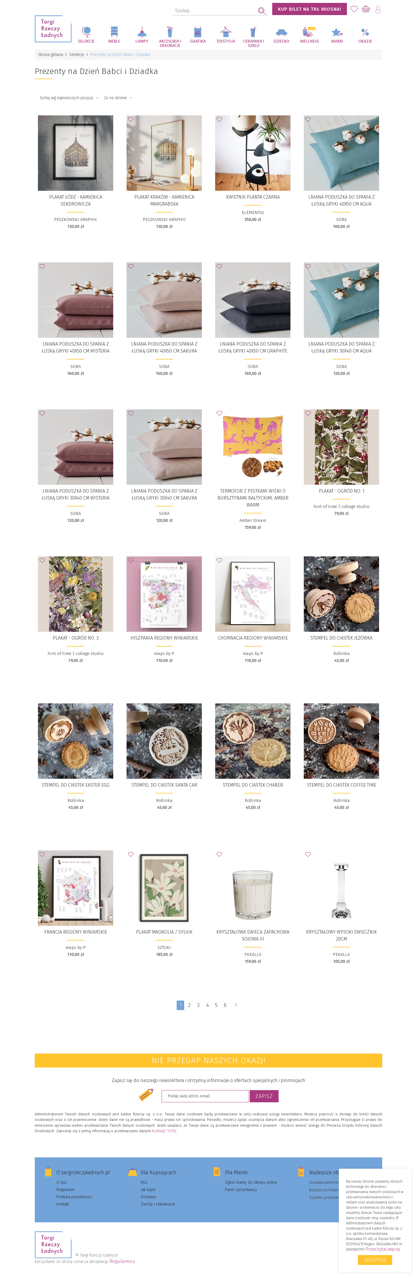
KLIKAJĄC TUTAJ (164, 1131)
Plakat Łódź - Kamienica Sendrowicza (75, 200)
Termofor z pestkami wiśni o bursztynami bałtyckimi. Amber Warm (252, 498)
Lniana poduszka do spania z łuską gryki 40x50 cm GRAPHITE (252, 347)
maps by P (164, 653)
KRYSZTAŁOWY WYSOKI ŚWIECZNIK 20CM (341, 935)
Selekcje (86, 41)
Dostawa (148, 1197)
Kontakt (62, 1204)
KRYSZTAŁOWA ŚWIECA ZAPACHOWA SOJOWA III (252, 935)
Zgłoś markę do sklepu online (251, 1182)
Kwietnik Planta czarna (253, 197)
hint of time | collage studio (341, 506)
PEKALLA (252, 954)
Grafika (198, 41)
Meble (114, 41)
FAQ (144, 1182)
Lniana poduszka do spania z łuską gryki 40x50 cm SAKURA (164, 347)
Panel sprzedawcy (241, 1189)
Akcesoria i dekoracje (170, 43)
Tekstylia (225, 41)
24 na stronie (118, 97)
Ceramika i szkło (253, 43)
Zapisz (264, 1096)
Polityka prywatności (74, 1197)
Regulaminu (122, 1261)
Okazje (365, 41)
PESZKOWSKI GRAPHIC (75, 219)
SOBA (341, 219)
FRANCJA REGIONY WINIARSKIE (75, 932)
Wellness (309, 41)
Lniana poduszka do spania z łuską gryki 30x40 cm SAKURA (164, 494)
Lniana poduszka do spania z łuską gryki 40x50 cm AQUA (341, 200)
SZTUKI (164, 947)
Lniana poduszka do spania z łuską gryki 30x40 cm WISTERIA (75, 494)
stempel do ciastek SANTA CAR (164, 785)
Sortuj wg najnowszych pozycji (69, 97)
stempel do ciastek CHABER (253, 785)
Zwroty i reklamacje (158, 1204)
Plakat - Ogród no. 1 (341, 491)
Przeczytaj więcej (382, 1249)
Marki (337, 41)
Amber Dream (252, 520)
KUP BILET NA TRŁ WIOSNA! (309, 9)
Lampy (142, 41)
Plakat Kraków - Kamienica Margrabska (164, 200)
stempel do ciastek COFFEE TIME (341, 785)
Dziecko (281, 41)
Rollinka (341, 653)
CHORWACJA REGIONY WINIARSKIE (253, 638)
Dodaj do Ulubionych (44, 121)
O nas (61, 1182)
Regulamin (65, 1189)
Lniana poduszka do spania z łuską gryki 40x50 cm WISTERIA (75, 347)
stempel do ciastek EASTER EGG (75, 785)
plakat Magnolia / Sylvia (164, 932)
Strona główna (50, 54)
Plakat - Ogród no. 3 (75, 638)
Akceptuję (375, 1260)
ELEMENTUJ (253, 212)
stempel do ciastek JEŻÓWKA (341, 638)
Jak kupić (148, 1189)
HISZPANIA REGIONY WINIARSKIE (164, 638)
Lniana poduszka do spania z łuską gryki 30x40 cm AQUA (341, 347)
